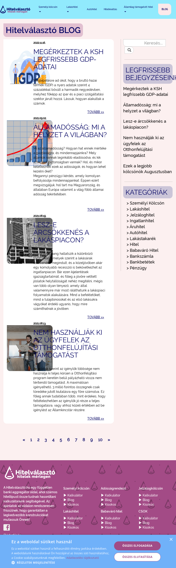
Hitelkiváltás (110, 9)
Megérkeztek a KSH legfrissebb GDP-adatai (68, 59)
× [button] (171, 539)
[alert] (88, 551)
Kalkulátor (73, 495)
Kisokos (71, 504)
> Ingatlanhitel (140, 220)
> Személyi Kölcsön (145, 203)
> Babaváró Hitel (142, 250)
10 (100, 439)
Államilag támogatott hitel (138, 9)
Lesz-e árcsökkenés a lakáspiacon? (61, 232)
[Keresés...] (144, 43)
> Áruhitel (136, 226)
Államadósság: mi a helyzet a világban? (70, 131)
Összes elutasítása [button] (137, 557)
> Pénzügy (137, 268)
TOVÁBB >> (95, 112)
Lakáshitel (72, 9)
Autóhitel (92, 9)
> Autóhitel (137, 232)
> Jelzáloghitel (141, 215)
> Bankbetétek (141, 262)
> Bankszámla (140, 256)
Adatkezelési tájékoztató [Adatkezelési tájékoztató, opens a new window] (82, 558)
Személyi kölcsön (48, 9)
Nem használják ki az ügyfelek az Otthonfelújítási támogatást (67, 343)
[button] (60, 562)
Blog (68, 500)
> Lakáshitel (138, 209)
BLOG (165, 9)
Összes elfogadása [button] (137, 546)
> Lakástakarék (141, 238)
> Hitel (133, 244)
